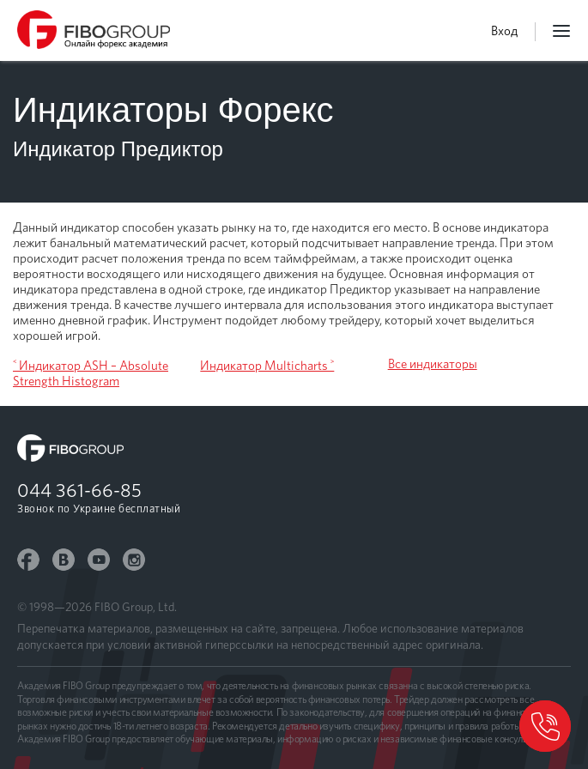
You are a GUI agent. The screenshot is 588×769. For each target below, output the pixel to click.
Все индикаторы (432, 364)
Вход (504, 31)
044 (79, 490)
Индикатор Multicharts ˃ (267, 365)
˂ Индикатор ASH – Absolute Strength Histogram (90, 373)
